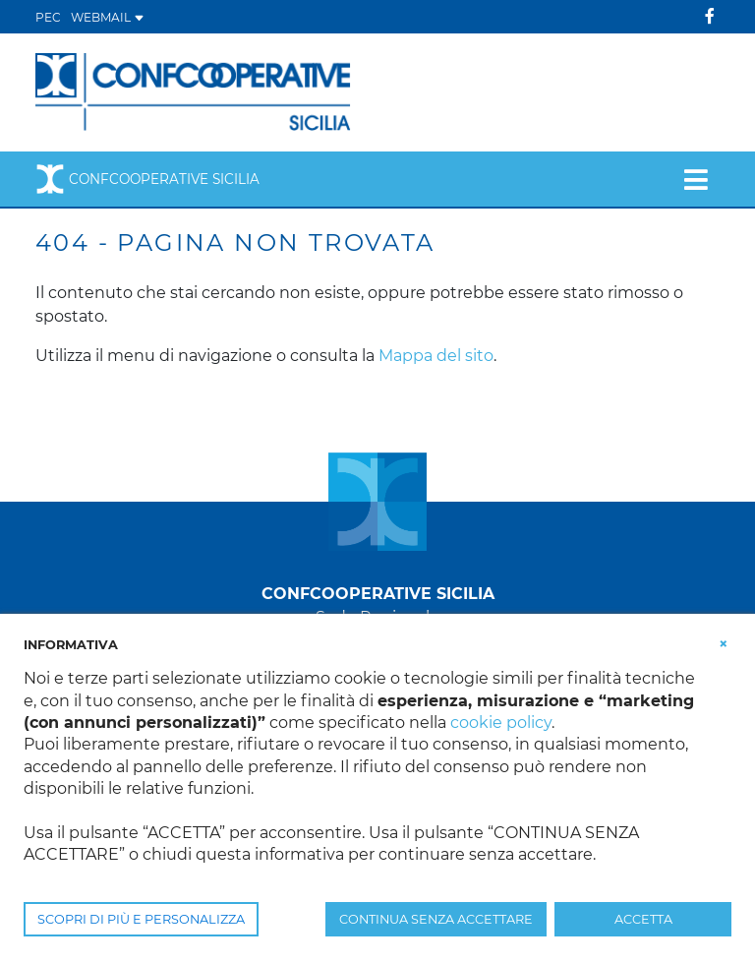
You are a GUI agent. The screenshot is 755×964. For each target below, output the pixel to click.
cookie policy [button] (501, 722)
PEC (48, 17)
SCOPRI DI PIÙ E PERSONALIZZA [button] (141, 919)
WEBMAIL (108, 17)
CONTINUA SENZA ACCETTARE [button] (436, 919)
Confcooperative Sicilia (147, 179)
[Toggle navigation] (695, 179)
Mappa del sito (436, 355)
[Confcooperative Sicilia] (193, 91)
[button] (723, 643)
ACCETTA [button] (643, 919)
